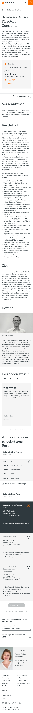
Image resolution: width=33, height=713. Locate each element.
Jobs (19, 678)
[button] (8, 429)
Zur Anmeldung (22, 96)
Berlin (9, 474)
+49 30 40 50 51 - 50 (22, 660)
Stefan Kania (11, 470)
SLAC (4, 686)
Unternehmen (22, 675)
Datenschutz (6, 695)
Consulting (6, 681)
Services (5, 683)
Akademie (5, 678)
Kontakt (4, 690)
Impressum (6, 693)
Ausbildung (21, 681)
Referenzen (21, 686)
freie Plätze (11, 479)
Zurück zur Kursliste (11, 10)
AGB (3, 698)
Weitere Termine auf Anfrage (14, 484)
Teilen (10, 83)
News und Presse (23, 683)
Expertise (5, 675)
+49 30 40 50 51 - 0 (11, 707)
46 (8, 462)
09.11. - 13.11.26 (12, 466)
